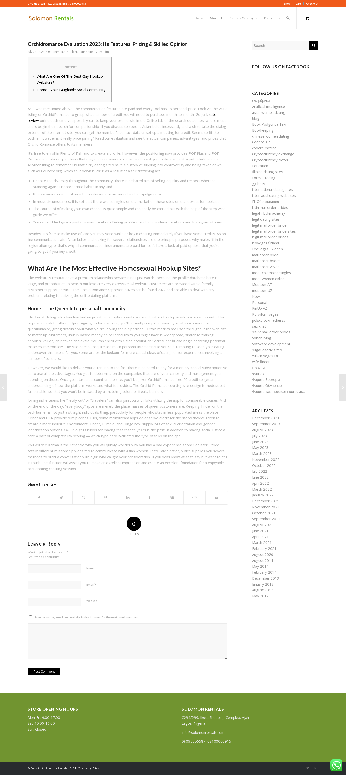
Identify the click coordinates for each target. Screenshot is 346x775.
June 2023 (260, 441)
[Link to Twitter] (307, 767)
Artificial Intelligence (268, 106)
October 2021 (264, 513)
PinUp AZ (259, 308)
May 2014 (260, 566)
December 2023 (265, 418)
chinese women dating (270, 136)
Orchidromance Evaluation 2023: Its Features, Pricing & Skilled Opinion (108, 44)
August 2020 (262, 554)
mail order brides (266, 260)
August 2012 (262, 589)
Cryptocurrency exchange (273, 154)
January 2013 (263, 584)
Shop (287, 3)
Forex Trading (263, 177)
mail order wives (265, 266)
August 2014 (262, 560)
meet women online (268, 278)
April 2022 (260, 483)
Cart (298, 3)
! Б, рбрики (261, 100)
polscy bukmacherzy (268, 320)
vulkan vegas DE (265, 355)
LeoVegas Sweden (267, 249)
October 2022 (264, 465)
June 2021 (260, 530)
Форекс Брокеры (266, 379)
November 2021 (265, 507)
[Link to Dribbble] (314, 767)
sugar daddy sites (267, 349)
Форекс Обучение (267, 385)
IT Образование (265, 201)
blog (255, 118)
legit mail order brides (270, 237)
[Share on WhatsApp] (83, 497)
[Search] (288, 18)
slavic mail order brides (271, 331)
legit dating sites (83, 52)
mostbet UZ (262, 290)
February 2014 (264, 572)
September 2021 (266, 518)
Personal (259, 302)
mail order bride (265, 254)
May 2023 (260, 447)
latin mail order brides (270, 207)
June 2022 (260, 477)
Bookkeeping (262, 130)
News (257, 296)
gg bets (258, 183)
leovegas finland (265, 243)
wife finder (261, 361)
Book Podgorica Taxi (269, 124)
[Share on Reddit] (194, 497)
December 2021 (265, 501)
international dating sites (272, 189)
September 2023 (266, 423)
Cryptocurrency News (270, 160)
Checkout (312, 3)
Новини (258, 367)
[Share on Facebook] (39, 497)
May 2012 (260, 595)
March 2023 (262, 453)
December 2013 (265, 578)
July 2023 (259, 435)
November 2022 (265, 459)
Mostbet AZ (262, 284)
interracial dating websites (274, 195)
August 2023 (262, 429)
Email (91, 584)
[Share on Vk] (172, 497)
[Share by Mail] (217, 497)
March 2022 (262, 489)
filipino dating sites (267, 171)
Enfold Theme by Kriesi (84, 768)
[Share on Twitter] (61, 497)
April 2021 (260, 536)
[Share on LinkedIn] (128, 497)
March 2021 (262, 542)
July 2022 (259, 471)
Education (260, 165)
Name (91, 568)
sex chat (259, 326)
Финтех (258, 373)
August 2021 (262, 524)
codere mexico (264, 148)
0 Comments (56, 52)
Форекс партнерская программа (278, 391)
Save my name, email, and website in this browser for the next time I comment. (86, 617)
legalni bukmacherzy (268, 213)
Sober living (261, 337)
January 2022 (263, 495)
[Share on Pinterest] (106, 497)
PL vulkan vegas (265, 314)
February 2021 (264, 548)
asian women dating (268, 112)
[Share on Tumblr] (150, 497)
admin (107, 52)
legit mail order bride (269, 225)
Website (91, 601)
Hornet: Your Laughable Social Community (71, 89)
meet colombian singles (271, 272)
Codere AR (261, 142)
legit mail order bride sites (274, 231)
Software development (271, 343)
